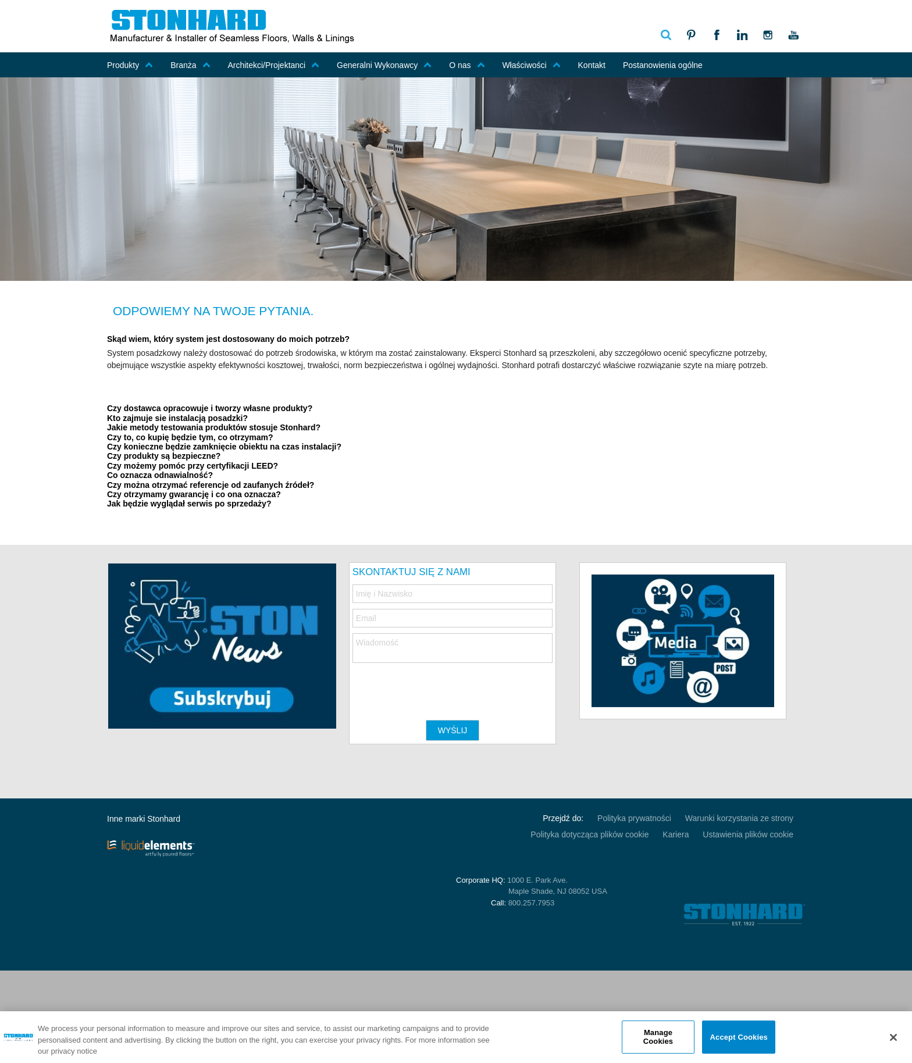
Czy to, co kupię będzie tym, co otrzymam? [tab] (190, 437)
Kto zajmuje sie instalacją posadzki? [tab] (177, 418)
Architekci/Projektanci (273, 65)
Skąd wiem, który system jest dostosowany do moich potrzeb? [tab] (228, 339)
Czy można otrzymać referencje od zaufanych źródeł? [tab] (210, 485)
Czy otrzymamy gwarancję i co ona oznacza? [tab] (194, 494)
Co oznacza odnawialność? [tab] (160, 475)
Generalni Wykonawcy (384, 65)
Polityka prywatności (634, 818)
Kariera (675, 834)
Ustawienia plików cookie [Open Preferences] (748, 834)
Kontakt (591, 65)
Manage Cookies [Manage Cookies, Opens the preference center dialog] (658, 1037)
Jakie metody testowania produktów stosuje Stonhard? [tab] (213, 427)
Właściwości (531, 65)
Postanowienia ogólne (663, 65)
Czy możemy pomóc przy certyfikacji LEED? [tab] (192, 466)
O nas (466, 65)
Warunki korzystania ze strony (739, 818)
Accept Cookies (739, 1036)
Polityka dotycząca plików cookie (589, 834)
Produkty (130, 65)
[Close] (893, 1037)
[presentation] (440, 685)
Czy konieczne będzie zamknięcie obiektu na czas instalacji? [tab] (224, 447)
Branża (190, 65)
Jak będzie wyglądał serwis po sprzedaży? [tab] (189, 504)
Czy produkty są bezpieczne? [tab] (163, 456)
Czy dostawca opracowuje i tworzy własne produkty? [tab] (209, 408)
